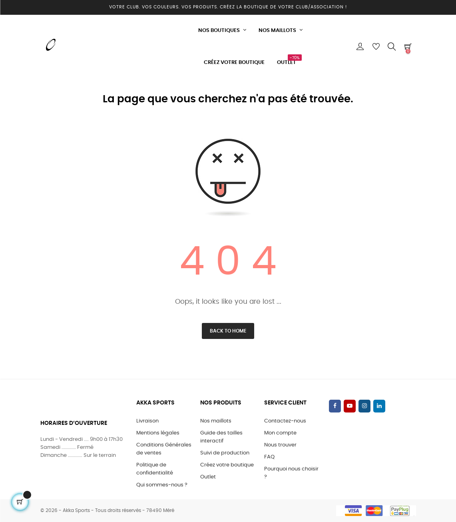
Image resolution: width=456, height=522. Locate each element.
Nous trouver (280, 445)
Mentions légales (157, 433)
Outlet (208, 477)
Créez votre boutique (227, 465)
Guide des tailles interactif (221, 437)
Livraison (147, 421)
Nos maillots (215, 421)
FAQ (269, 457)
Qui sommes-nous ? (161, 485)
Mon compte (280, 433)
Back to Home (228, 331)
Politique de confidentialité (154, 469)
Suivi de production (224, 453)
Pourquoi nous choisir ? (291, 473)
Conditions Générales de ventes (163, 449)
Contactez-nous (285, 421)
